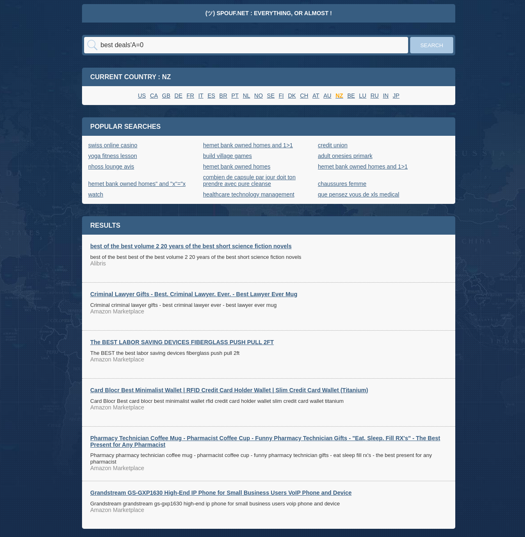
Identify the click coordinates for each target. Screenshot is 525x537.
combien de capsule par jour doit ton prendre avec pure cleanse (249, 180)
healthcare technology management (248, 194)
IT (200, 95)
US (142, 95)
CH (304, 95)
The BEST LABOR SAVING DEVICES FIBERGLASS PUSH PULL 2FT (182, 342)
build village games (227, 156)
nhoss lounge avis (111, 166)
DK (292, 95)
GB (166, 95)
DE (178, 95)
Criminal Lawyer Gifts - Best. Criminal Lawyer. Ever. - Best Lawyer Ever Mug (193, 294)
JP (396, 95)
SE (271, 95)
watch (95, 194)
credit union (332, 145)
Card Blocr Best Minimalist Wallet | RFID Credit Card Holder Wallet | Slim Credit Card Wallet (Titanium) (229, 390)
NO (258, 95)
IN (385, 95)
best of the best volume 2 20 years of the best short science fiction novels (191, 246)
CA (154, 95)
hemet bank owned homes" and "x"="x (136, 184)
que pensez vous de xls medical (358, 194)
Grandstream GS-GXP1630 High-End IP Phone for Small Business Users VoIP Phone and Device (221, 492)
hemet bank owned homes (236, 166)
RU (374, 95)
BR (223, 95)
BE (351, 95)
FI (281, 95)
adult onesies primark (345, 156)
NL (246, 95)
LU (362, 95)
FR (190, 95)
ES (211, 95)
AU (327, 95)
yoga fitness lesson (112, 156)
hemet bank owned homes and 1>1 (248, 145)
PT (235, 95)
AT (316, 95)
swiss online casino (112, 145)
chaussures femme (342, 184)
